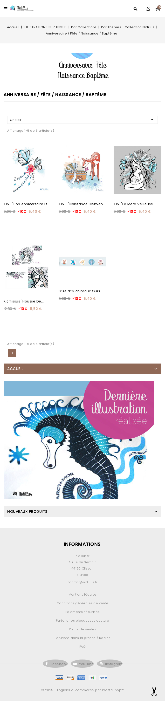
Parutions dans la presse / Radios (82, 638)
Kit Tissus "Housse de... (24, 301)
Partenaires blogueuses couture (82, 620)
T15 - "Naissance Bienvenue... (84, 204)
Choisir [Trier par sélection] (82, 120)
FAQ (82, 646)
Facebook (59, 664)
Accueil (15, 368)
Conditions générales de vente (82, 603)
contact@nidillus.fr (82, 582)
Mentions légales (83, 594)
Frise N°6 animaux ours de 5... (85, 291)
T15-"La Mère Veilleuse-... (136, 204)
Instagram (114, 664)
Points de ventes (82, 629)
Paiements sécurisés (82, 612)
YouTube (86, 664)
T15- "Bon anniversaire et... (27, 204)
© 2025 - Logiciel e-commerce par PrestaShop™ (82, 690)
